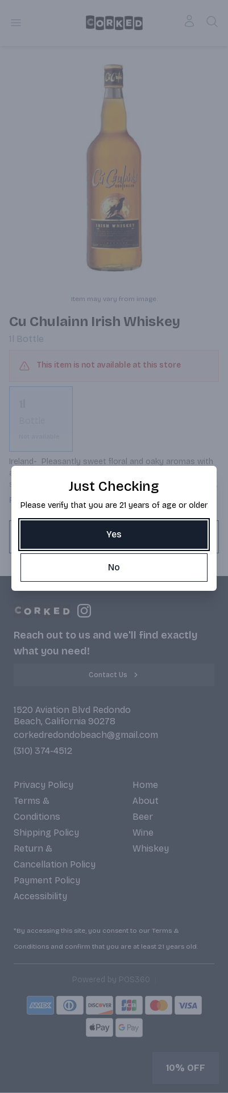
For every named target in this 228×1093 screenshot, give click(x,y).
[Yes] (114, 534)
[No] (114, 567)
